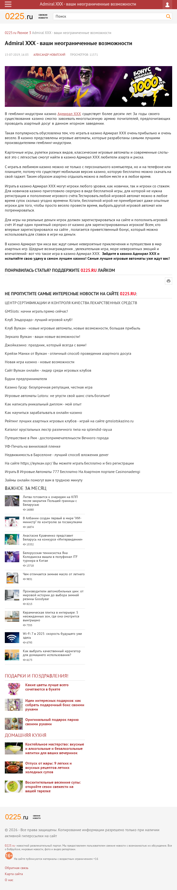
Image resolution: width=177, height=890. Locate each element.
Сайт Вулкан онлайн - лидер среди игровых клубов (48, 370)
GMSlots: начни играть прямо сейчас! (36, 311)
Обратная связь (16, 868)
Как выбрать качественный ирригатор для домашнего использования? (52, 653)
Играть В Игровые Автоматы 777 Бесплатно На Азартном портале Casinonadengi (72, 472)
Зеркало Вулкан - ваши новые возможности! (42, 337)
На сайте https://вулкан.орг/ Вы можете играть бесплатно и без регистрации (69, 463)
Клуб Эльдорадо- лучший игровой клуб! (38, 320)
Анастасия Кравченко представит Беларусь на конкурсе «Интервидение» (53, 538)
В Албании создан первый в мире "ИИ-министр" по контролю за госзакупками (52, 520)
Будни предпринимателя (26, 379)
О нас (9, 880)
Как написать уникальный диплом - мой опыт (43, 404)
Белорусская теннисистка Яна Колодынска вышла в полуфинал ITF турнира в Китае (50, 557)
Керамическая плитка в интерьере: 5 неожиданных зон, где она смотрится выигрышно (51, 617)
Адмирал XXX (69, 114)
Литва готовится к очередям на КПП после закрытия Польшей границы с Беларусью (50, 501)
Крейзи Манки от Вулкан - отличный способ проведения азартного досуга (68, 353)
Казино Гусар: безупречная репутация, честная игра (48, 387)
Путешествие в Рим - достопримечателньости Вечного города (57, 438)
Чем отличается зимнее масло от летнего (54, 574)
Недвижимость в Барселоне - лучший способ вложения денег (57, 455)
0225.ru (10, 846)
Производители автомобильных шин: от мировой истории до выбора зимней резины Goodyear (53, 595)
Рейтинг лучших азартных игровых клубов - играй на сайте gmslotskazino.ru (69, 421)
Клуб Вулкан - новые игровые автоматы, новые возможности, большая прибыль (72, 328)
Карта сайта (14, 874)
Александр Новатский (49, 55)
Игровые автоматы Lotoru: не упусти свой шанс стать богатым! (57, 396)
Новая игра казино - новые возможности (39, 362)
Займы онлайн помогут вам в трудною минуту (43, 480)
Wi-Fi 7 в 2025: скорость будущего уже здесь (52, 636)
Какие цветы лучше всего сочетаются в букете (47, 687)
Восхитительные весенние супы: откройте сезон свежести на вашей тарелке (53, 787)
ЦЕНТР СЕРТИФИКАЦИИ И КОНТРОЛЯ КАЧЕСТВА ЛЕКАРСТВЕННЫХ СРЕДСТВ (71, 303)
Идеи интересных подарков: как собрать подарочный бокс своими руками (54, 705)
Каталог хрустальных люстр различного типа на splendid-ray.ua (58, 429)
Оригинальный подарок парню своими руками (52, 722)
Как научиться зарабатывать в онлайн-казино (43, 413)
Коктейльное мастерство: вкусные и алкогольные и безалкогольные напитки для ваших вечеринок (54, 749)
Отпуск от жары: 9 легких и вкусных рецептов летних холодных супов (48, 768)
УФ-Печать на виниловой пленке (32, 446)
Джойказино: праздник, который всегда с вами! (45, 345)
